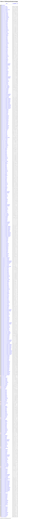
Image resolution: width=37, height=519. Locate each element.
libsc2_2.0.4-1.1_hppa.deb (4, 140)
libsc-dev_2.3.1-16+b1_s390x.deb (5, 87)
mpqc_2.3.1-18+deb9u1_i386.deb (5, 485)
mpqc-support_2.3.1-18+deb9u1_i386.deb (6, 348)
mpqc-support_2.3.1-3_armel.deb (5, 295)
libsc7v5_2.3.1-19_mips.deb (4, 242)
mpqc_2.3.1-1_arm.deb (4, 408)
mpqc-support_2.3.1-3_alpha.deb (5, 292)
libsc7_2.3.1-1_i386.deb (4, 165)
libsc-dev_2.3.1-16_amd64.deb (4, 88)
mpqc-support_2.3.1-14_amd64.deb (5, 317)
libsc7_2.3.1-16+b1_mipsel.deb (5, 214)
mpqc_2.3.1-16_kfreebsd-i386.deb (5, 475)
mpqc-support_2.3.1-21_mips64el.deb (5, 371)
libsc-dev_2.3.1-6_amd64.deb (4, 59)
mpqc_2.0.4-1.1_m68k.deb (4, 381)
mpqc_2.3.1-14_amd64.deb (4, 449)
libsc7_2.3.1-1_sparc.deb (4, 173)
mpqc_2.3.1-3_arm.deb (4, 422)
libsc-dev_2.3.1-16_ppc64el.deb (5, 97)
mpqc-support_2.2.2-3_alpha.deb (5, 267)
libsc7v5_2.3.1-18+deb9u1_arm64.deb (5, 227)
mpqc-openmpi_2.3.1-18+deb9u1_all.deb (6, 266)
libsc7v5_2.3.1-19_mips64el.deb (5, 243)
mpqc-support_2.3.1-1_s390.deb (5, 290)
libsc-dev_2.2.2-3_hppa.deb (4, 23)
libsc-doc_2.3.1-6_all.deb (4, 134)
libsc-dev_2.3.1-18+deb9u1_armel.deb (5, 100)
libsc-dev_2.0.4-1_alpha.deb (4, 20)
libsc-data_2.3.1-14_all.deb (4, 7)
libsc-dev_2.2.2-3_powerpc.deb (5, 30)
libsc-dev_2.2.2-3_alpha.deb (4, 21)
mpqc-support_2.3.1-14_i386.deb (5, 320)
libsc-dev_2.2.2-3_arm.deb (4, 22)
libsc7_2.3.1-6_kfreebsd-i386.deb (5, 192)
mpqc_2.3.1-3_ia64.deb (4, 426)
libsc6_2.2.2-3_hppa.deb (4, 151)
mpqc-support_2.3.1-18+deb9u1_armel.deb (6, 346)
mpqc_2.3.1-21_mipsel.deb (4, 513)
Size (17, 3)
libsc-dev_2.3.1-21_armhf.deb (4, 123)
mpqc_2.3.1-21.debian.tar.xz (4, 504)
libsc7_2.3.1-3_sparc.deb (4, 186)
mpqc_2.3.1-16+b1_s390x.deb (4, 465)
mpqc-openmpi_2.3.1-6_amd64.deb (5, 257)
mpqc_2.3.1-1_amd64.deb (4, 407)
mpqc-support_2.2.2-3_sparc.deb (5, 278)
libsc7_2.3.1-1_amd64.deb (4, 163)
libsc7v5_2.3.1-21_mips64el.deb (5, 253)
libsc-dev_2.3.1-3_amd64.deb (4, 47)
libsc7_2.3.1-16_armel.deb (4, 218)
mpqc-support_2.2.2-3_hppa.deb (5, 269)
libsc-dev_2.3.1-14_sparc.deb (4, 84)
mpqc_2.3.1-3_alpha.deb (4, 420)
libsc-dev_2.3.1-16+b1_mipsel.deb (5, 86)
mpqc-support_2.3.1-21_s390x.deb (5, 374)
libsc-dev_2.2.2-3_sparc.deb (4, 32)
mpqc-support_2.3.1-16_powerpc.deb (5, 342)
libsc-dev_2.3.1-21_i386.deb (4, 124)
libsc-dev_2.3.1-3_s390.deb (4, 57)
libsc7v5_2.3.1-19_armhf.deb (4, 240)
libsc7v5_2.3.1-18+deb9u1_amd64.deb (5, 226)
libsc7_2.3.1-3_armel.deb (4, 177)
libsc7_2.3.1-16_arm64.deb (4, 217)
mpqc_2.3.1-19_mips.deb (4, 499)
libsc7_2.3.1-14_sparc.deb (4, 212)
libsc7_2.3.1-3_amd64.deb (4, 175)
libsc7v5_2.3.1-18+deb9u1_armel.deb (5, 228)
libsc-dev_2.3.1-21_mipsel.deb (4, 126)
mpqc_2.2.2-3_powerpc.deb (4, 398)
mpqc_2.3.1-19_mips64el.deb (4, 500)
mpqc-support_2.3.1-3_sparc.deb (5, 304)
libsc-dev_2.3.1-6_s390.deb (4, 69)
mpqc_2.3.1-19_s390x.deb (4, 503)
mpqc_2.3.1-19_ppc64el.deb (4, 502)
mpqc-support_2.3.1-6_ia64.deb (5, 308)
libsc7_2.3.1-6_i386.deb (4, 189)
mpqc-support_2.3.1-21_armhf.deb (5, 369)
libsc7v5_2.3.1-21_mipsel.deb (4, 254)
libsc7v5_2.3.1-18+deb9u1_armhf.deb (5, 229)
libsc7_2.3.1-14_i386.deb (4, 202)
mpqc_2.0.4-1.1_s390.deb (4, 383)
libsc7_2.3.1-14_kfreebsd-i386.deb (5, 205)
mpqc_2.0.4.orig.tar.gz (3, 386)
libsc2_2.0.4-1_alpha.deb (4, 148)
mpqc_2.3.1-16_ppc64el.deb (4, 477)
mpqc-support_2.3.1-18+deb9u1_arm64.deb (6, 345)
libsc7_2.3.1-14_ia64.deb (4, 203)
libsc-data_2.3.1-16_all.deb (4, 8)
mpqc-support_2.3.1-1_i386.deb (5, 283)
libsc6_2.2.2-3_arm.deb (4, 150)
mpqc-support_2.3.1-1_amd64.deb (5, 281)
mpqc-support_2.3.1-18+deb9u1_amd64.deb (6, 344)
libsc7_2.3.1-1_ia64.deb (4, 166)
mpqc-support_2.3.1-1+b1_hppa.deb (5, 279)
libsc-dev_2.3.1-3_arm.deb (4, 48)
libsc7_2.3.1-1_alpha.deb (4, 162)
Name (6, 3)
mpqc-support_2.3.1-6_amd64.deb (5, 305)
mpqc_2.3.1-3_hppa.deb (4, 424)
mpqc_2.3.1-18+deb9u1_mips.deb (5, 486)
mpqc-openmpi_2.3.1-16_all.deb (5, 265)
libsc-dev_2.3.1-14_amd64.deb (4, 71)
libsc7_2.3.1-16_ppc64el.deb (4, 225)
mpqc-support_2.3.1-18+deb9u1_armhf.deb (6, 347)
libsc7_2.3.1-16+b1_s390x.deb (4, 215)
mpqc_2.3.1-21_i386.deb (4, 511)
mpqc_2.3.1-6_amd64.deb (4, 435)
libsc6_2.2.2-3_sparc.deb (4, 160)
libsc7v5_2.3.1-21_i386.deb (4, 252)
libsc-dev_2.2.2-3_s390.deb (4, 31)
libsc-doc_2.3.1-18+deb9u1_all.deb (5, 137)
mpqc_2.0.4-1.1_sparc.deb (4, 384)
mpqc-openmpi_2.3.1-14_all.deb (5, 264)
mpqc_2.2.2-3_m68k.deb (4, 395)
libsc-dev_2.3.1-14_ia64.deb (4, 75)
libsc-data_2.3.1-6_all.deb (4, 6)
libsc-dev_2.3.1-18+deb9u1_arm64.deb (5, 99)
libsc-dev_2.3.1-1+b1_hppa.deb (5, 33)
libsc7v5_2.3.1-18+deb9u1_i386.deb (5, 230)
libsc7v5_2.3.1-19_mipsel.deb (4, 244)
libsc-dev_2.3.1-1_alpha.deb (4, 34)
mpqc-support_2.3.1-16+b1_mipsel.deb (5, 332)
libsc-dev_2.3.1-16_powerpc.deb (5, 96)
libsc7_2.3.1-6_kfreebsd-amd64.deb (5, 191)
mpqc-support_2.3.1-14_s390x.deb (5, 329)
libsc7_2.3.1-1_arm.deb (4, 164)
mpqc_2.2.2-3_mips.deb (4, 396)
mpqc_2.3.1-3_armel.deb (4, 423)
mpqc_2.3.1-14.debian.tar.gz (4, 447)
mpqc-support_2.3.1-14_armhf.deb (5, 319)
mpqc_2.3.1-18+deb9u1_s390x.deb (5, 490)
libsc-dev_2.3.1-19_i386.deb (4, 113)
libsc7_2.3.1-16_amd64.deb (4, 216)
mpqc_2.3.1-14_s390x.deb (4, 461)
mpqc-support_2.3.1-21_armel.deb (5, 368)
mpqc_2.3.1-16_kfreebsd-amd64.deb (5, 474)
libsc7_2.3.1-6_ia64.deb (4, 190)
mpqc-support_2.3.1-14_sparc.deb (5, 330)
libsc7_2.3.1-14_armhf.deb (4, 201)
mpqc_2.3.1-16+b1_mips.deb (4, 463)
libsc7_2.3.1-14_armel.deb (4, 200)
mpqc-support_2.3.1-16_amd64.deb (5, 334)
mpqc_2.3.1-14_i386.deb (4, 452)
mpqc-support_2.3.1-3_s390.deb (5, 303)
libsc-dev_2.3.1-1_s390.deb (4, 44)
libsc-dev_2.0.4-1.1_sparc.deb (4, 19)
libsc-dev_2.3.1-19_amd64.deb (4, 109)
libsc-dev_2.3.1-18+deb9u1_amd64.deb (5, 98)
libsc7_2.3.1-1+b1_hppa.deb (4, 161)
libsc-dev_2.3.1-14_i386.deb (4, 74)
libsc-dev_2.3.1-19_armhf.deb (4, 112)
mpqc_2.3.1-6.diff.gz (3, 433)
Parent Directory (3, 5)
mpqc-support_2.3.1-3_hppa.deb (5, 296)
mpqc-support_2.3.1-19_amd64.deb (5, 355)
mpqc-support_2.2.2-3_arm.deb (5, 268)
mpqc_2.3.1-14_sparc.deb (4, 462)
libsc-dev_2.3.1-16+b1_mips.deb (5, 85)
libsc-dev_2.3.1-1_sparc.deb (4, 45)
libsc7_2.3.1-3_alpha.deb (4, 174)
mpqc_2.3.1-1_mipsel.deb (4, 413)
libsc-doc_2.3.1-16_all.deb (4, 136)
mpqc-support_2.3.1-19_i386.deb (5, 359)
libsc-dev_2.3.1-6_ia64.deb (4, 62)
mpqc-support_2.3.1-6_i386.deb (5, 307)
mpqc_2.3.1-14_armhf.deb (4, 451)
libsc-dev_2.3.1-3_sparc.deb (4, 58)
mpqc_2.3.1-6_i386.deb (4, 437)
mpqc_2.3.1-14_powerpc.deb (4, 459)
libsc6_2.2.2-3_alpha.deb (4, 149)
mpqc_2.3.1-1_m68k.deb (4, 411)
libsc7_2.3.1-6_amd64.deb (4, 187)
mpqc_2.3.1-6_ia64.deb (4, 438)
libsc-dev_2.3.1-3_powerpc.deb (5, 56)
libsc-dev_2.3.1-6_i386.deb (4, 61)
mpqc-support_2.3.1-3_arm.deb (5, 294)
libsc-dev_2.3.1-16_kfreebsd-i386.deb (5, 95)
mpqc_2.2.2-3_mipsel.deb (4, 397)
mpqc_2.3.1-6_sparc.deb (4, 446)
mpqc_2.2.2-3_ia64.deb (4, 394)
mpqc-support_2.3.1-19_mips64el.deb (5, 361)
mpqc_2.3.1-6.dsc (3, 434)
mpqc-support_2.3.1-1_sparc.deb (5, 291)
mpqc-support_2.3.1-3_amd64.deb (5, 293)
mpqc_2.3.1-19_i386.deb (4, 498)
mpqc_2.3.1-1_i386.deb (4, 409)
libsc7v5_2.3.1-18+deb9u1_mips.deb (5, 231)
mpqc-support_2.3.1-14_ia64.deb (5, 321)
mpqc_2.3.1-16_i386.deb (4, 473)
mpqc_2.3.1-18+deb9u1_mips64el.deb (5, 487)
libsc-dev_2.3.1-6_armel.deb (4, 60)
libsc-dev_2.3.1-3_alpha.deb (4, 46)
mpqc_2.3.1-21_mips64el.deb (4, 512)
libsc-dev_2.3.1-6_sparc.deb (4, 70)
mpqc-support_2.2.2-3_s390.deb (5, 277)
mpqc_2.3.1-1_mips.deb (4, 412)
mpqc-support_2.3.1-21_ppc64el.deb (5, 373)
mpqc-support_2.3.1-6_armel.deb (5, 306)
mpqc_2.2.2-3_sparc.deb (4, 400)
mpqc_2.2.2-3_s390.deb (4, 399)
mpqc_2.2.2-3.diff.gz (3, 387)
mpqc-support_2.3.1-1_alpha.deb (5, 280)
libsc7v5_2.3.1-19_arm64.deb (4, 238)
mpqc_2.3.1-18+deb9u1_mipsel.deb (5, 488)
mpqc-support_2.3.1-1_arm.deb (5, 282)
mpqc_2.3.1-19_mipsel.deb (4, 501)
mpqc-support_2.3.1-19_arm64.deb (5, 356)
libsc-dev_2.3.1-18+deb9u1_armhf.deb (5, 101)
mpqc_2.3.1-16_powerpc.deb (4, 476)
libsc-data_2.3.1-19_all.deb (4, 10)
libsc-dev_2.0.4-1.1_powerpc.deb (5, 17)
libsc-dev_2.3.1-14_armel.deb (4, 72)
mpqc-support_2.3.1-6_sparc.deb (5, 316)
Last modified (14, 3)
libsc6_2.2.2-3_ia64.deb (4, 153)
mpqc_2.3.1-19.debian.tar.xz (4, 491)
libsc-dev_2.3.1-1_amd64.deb (4, 35)
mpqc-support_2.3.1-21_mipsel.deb (5, 372)
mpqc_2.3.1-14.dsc (3, 448)
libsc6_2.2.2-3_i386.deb (4, 152)
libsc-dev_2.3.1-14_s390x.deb (4, 83)
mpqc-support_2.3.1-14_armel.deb (5, 318)
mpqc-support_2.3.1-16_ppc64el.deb (5, 343)
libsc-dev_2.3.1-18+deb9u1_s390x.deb (5, 108)
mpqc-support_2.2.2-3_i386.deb (5, 270)
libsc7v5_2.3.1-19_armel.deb (4, 239)
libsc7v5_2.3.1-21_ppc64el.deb (5, 255)
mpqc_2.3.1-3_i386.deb (4, 425)
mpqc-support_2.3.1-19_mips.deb (5, 360)
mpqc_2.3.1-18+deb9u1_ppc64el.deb (5, 489)
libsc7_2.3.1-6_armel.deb (4, 188)
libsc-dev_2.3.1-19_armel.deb (4, 111)
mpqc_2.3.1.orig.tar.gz (3, 516)
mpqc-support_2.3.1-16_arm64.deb (5, 335)
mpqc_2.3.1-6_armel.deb (4, 436)
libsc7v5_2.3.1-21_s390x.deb (4, 256)
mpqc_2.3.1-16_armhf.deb (4, 472)
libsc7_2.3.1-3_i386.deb (4, 179)
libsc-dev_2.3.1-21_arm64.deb (4, 121)
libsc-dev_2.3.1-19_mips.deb (4, 114)
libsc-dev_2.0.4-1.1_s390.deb (4, 18)
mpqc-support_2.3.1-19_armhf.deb (5, 358)
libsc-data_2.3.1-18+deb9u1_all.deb (5, 9)
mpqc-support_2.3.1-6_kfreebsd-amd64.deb (6, 309)
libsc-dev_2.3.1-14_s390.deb (4, 82)
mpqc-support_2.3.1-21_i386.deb (5, 370)
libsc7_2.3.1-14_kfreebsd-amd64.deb (5, 204)
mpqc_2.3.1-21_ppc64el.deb (4, 514)
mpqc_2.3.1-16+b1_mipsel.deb (4, 464)
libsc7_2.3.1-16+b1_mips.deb (4, 213)
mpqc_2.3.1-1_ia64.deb (4, 410)
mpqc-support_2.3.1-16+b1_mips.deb (5, 331)
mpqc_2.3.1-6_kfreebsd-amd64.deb (5, 439)
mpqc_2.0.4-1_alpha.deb (4, 385)
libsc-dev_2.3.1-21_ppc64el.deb (5, 127)
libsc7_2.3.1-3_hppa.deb (4, 178)
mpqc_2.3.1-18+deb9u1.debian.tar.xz (5, 478)
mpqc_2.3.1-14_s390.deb (4, 460)
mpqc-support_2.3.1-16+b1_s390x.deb (5, 333)
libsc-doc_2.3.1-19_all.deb (4, 138)
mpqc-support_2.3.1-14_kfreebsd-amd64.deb (6, 322)
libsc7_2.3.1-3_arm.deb (4, 176)
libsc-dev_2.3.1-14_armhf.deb (4, 73)
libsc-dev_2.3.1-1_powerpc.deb (5, 43)
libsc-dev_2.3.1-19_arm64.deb (4, 110)
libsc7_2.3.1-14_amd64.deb (4, 199)
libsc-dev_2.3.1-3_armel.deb (4, 49)
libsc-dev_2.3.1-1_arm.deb (4, 36)
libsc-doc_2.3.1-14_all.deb (4, 135)
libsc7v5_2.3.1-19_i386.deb (4, 241)
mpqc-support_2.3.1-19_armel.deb (5, 357)
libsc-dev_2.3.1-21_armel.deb (4, 122)
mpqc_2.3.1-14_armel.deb (4, 450)
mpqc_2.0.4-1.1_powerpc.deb (4, 382)
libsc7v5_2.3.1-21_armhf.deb (4, 251)
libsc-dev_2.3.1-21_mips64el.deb (5, 125)
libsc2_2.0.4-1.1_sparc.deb (4, 147)
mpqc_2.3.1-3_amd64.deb (4, 421)
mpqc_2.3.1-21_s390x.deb (4, 515)
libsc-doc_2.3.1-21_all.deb (4, 139)
